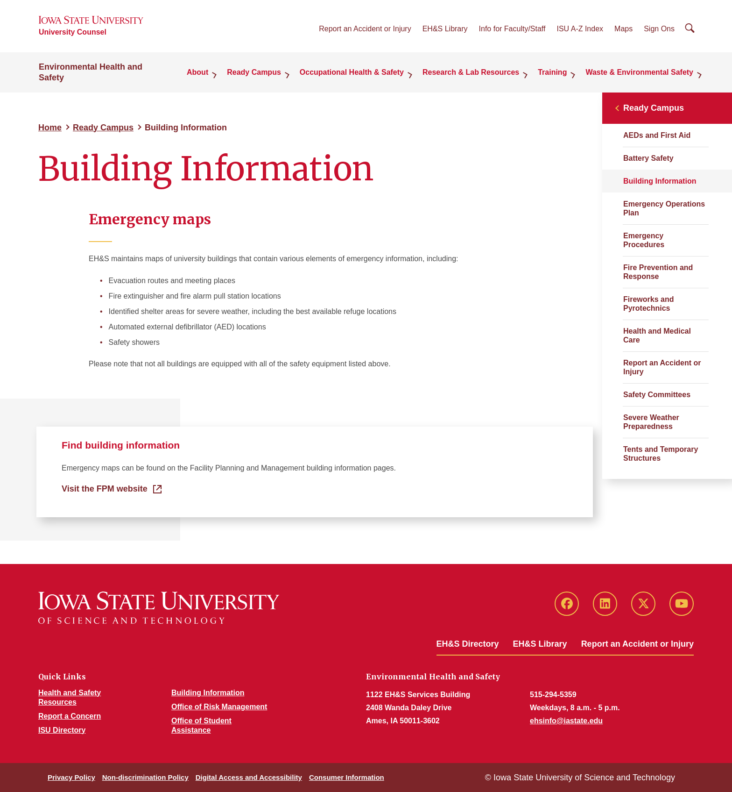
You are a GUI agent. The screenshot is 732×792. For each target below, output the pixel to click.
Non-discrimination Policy (145, 777)
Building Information (207, 693)
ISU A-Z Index (579, 29)
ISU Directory (61, 730)
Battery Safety (648, 158)
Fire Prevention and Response (658, 272)
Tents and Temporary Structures (660, 453)
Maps (623, 29)
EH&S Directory (467, 644)
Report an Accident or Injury (365, 29)
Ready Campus (103, 127)
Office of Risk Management (219, 707)
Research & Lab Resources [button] (470, 72)
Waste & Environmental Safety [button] (639, 72)
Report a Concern (69, 716)
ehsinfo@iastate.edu (566, 721)
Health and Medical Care (657, 335)
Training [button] (552, 72)
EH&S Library (445, 29)
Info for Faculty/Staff (512, 29)
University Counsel (72, 32)
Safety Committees (656, 395)
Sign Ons (659, 29)
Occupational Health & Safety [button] (352, 72)
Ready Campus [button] (254, 72)
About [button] (197, 72)
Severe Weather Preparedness (651, 422)
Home (50, 127)
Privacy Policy (71, 777)
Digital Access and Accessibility (249, 777)
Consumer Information (346, 777)
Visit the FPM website (105, 488)
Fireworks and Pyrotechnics (648, 303)
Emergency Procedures (643, 240)
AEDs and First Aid (656, 135)
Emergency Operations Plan (664, 208)
